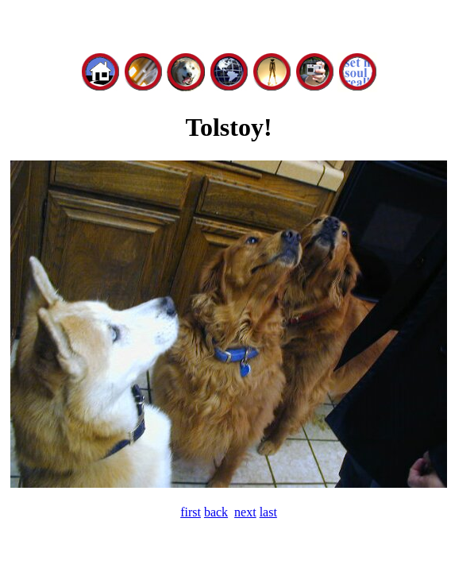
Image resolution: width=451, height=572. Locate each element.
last (268, 512)
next (245, 512)
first (190, 512)
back (216, 512)
